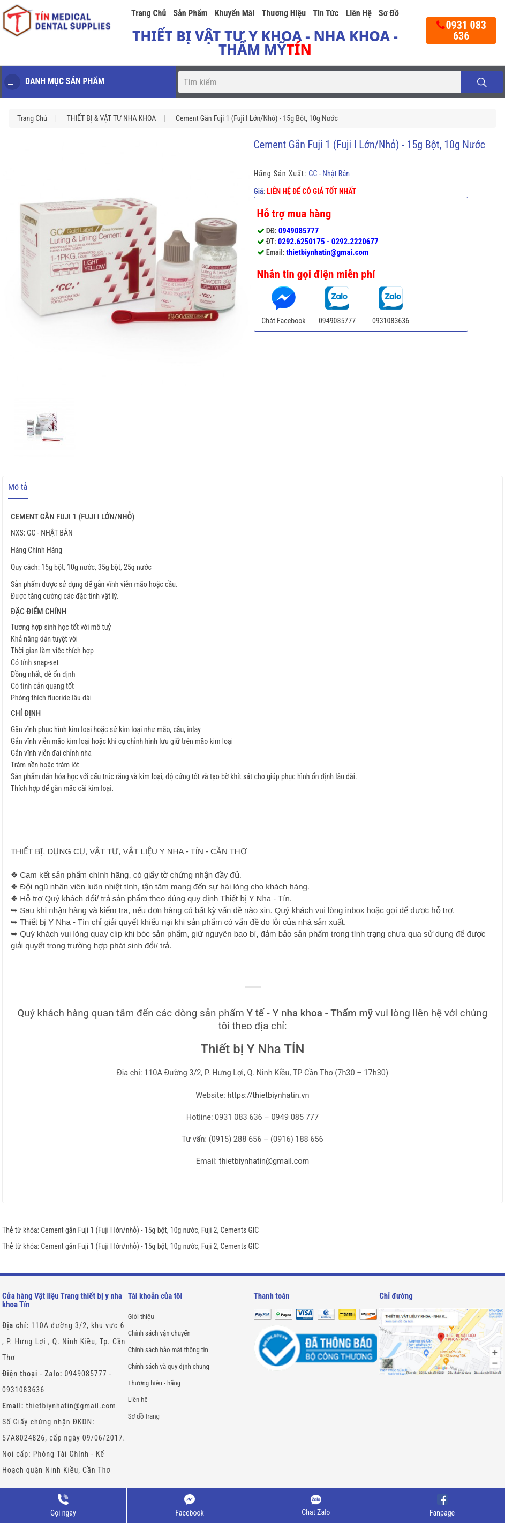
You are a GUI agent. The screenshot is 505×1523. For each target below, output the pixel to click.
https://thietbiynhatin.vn (268, 1095)
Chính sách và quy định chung (168, 1366)
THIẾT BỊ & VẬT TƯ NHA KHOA (111, 118)
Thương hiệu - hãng (154, 1383)
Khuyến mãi (235, 13)
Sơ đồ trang (144, 1416)
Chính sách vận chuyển (159, 1333)
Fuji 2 (209, 1230)
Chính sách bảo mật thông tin (168, 1350)
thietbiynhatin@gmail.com (264, 1161)
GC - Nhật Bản (329, 173)
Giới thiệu (141, 1317)
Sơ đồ (389, 13)
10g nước (184, 1230)
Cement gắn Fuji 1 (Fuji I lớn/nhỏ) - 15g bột (104, 1230)
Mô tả (17, 487)
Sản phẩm (191, 13)
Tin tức (325, 13)
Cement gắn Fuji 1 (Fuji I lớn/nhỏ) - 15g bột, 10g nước (257, 118)
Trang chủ (148, 13)
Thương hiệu (284, 13)
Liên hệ (358, 13)
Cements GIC (239, 1230)
